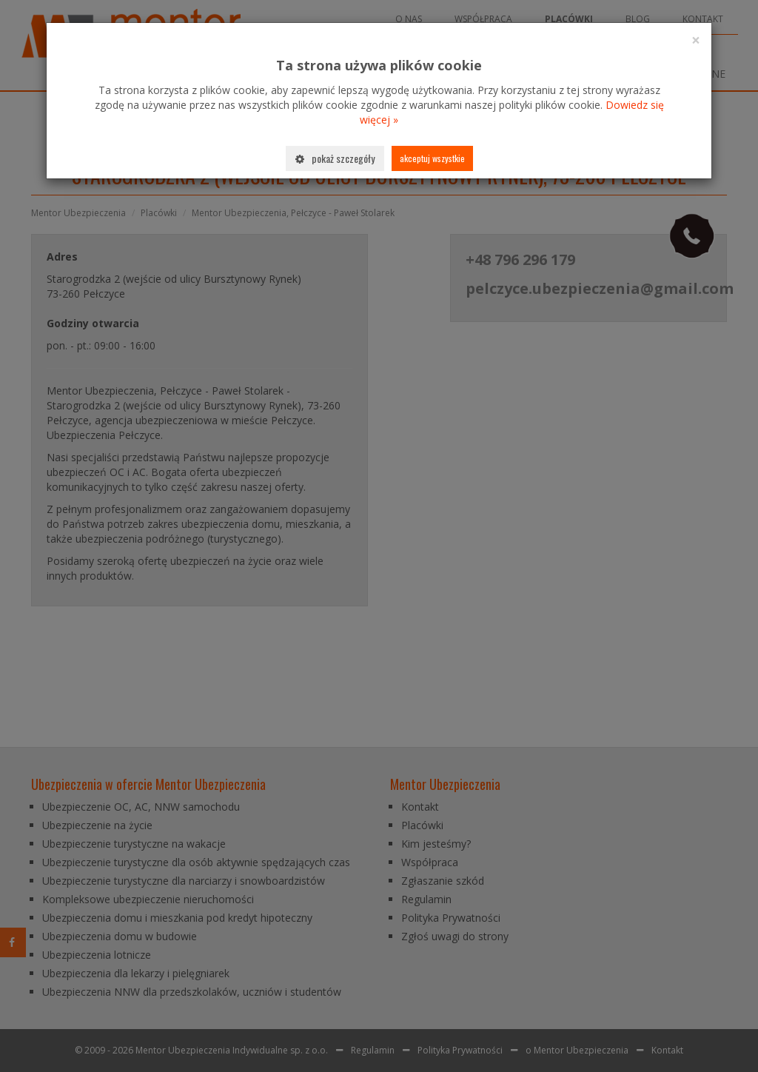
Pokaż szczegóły (335, 158)
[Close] (695, 40)
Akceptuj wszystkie (432, 158)
